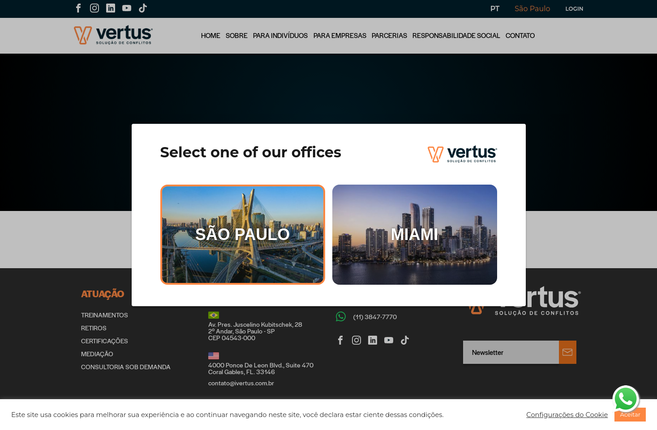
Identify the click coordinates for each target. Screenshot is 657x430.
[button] (567, 415)
